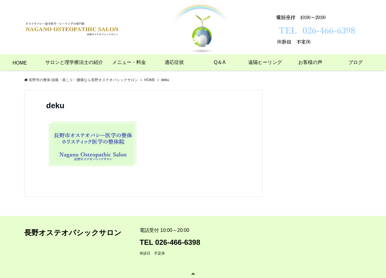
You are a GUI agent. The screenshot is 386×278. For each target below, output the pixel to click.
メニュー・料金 (129, 62)
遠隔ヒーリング (265, 62)
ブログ (355, 62)
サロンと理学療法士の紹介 (74, 62)
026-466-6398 (177, 242)
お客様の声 (310, 62)
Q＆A (220, 62)
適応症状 (174, 62)
